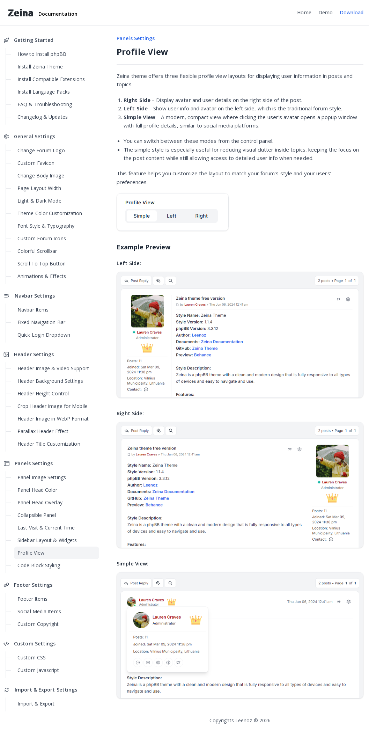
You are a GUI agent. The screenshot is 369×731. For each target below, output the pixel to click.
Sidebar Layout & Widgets (47, 540)
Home (304, 12)
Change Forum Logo (41, 150)
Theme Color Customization (49, 213)
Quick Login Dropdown (43, 334)
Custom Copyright (38, 624)
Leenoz (243, 720)
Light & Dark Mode (39, 200)
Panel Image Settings (41, 477)
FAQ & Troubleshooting (44, 104)
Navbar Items (33, 309)
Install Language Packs (43, 91)
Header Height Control (43, 393)
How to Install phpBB (41, 54)
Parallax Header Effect (42, 431)
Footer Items (32, 598)
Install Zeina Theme (40, 66)
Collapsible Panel (36, 515)
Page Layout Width (39, 188)
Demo (325, 12)
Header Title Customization (48, 443)
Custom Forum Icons (41, 238)
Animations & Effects (41, 276)
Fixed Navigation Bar (41, 322)
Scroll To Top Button (41, 263)
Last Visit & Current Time (46, 527)
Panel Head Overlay (39, 502)
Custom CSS (31, 657)
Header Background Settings (50, 381)
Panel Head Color (37, 490)
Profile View (30, 552)
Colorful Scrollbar (37, 251)
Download (351, 12)
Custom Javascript (38, 670)
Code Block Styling (38, 565)
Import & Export (36, 703)
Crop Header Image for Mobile (52, 406)
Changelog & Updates (42, 117)
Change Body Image (40, 175)
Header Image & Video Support (53, 368)
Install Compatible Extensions (51, 79)
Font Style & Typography (45, 225)
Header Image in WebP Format (53, 418)
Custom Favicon (35, 163)
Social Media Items (39, 611)
